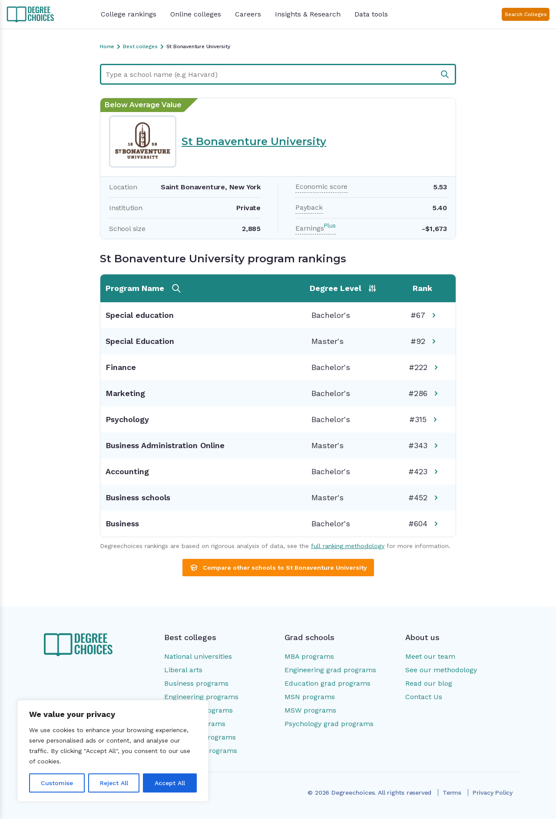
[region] (112, 751)
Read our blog (428, 683)
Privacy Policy (493, 792)
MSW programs (310, 710)
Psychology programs (200, 737)
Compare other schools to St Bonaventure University (278, 567)
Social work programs (200, 750)
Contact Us (423, 697)
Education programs (198, 710)
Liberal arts (183, 670)
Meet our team (430, 656)
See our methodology (441, 670)
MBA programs (309, 656)
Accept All (170, 782)
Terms (452, 792)
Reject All (114, 782)
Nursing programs (194, 724)
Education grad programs (328, 683)
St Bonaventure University (254, 141)
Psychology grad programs (329, 724)
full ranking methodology (347, 545)
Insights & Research (308, 14)
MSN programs (310, 697)
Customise (57, 782)
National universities (198, 656)
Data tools (371, 14)
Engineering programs (201, 697)
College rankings (128, 14)
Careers (248, 14)
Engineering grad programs (330, 670)
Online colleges (195, 14)
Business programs (196, 683)
